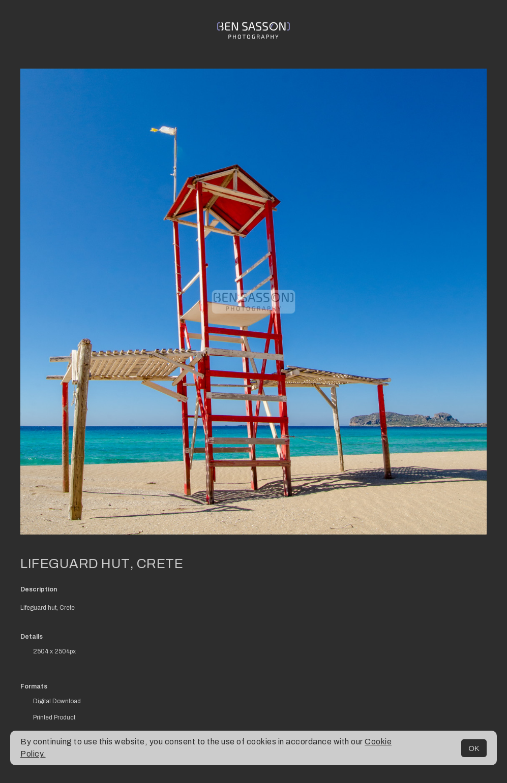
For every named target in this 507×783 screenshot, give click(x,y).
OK (474, 748)
